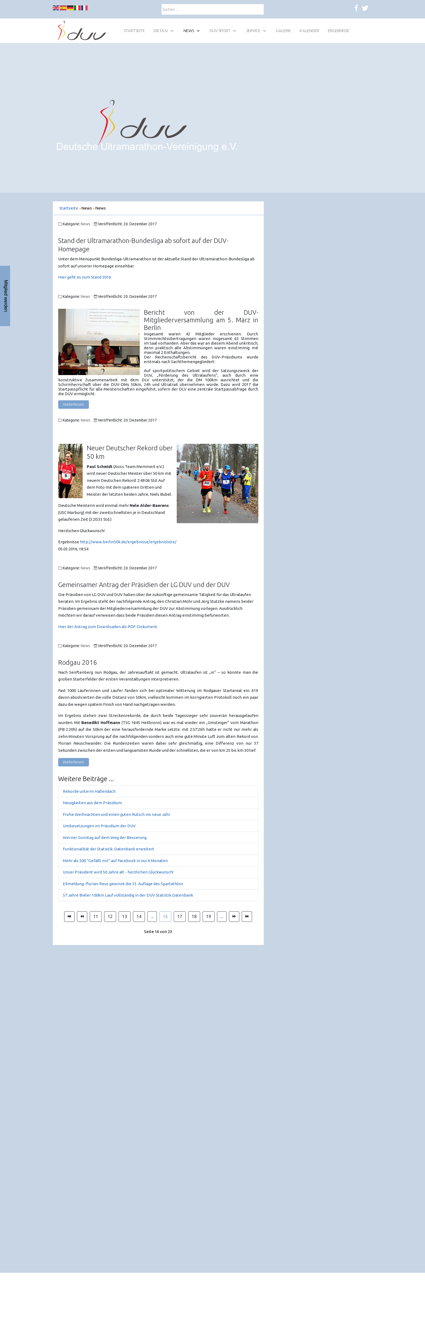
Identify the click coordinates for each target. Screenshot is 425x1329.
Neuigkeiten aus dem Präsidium (92, 802)
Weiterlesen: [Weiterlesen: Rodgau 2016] (73, 762)
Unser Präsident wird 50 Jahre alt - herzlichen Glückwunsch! (118, 872)
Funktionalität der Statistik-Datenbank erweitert (108, 849)
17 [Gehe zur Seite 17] (179, 916)
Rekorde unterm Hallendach (89, 791)
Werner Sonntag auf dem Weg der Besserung (105, 837)
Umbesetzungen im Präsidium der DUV (99, 825)
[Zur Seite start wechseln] (69, 916)
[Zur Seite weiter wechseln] (234, 916)
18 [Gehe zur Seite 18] (194, 916)
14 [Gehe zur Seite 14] (139, 916)
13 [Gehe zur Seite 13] (124, 916)
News (85, 224)
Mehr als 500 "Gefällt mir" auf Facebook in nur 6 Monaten (115, 860)
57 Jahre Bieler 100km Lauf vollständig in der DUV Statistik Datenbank (128, 895)
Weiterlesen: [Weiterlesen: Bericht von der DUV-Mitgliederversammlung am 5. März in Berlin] (73, 404)
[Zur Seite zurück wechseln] (82, 916)
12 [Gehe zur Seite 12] (110, 916)
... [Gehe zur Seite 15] (152, 916)
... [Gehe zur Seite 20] (222, 916)
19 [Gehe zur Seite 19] (208, 916)
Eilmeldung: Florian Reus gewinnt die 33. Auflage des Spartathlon (123, 883)
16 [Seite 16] (165, 916)
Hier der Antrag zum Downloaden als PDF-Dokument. (108, 626)
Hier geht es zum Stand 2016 (84, 277)
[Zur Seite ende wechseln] (247, 916)
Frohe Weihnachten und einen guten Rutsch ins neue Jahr (116, 814)
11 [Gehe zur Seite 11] (95, 916)
